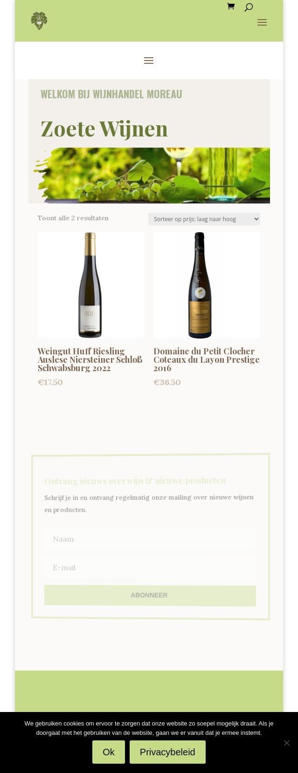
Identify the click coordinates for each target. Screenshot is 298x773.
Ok (109, 752)
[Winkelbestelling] (204, 219)
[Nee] (286, 742)
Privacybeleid (167, 752)
